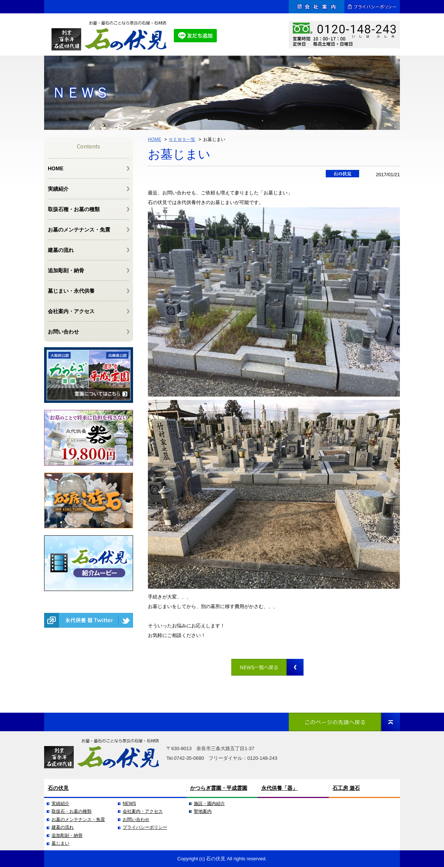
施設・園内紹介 (209, 803)
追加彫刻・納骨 (66, 270)
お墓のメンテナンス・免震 (79, 230)
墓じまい (60, 843)
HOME (154, 139)
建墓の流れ (61, 250)
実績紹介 (58, 189)
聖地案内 (203, 811)
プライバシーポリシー (145, 827)
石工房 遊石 (346, 788)
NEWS (129, 803)
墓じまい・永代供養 (71, 291)
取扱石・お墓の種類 (72, 811)
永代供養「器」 (279, 788)
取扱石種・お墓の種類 (74, 209)
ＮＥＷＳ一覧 (182, 139)
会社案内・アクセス (71, 311)
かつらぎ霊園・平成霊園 (218, 788)
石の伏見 (58, 788)
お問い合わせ (63, 332)
